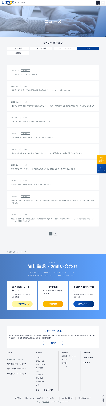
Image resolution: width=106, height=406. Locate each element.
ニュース (64, 366)
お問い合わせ (83, 303)
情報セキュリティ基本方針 (34, 398)
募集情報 (53, 343)
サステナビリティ (67, 359)
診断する (24, 303)
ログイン (87, 362)
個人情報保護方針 (67, 398)
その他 (88, 48)
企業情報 (18, 53)
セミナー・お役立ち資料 (45, 390)
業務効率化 (39, 375)
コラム (38, 357)
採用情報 (64, 363)
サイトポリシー (52, 398)
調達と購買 (39, 378)
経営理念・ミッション (69, 356)
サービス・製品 (41, 48)
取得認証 (18, 398)
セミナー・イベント (64, 48)
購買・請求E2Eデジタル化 (16, 369)
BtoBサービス (40, 364)
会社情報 (65, 352)
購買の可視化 (40, 382)
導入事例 (39, 352)
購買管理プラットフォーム (16, 364)
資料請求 (53, 303)
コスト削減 (39, 368)
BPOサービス (40, 361)
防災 (37, 385)
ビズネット (46, 402)
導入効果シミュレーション (16, 374)
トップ (9, 352)
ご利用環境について (84, 398)
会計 (37, 371)
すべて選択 (18, 48)
